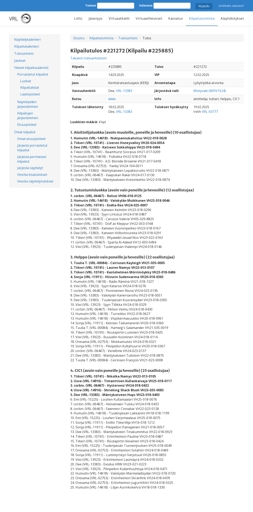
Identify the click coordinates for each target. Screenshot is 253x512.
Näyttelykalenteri (27, 39)
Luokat (25, 81)
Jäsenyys (96, 18)
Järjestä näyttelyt (30, 168)
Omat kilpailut (24, 132)
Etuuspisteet (26, 124)
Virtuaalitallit (119, 18)
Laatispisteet (30, 94)
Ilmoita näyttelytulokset (35, 181)
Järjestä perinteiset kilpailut (31, 159)
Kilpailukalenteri (26, 46)
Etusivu (79, 38)
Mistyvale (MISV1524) (209, 91)
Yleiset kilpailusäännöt (31, 67)
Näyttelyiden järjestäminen (27, 104)
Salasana (145, 5)
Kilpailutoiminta (201, 18)
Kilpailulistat (29, 87)
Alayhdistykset (232, 18)
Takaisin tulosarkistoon (88, 58)
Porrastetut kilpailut (32, 74)
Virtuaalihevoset (149, 18)
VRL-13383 (124, 91)
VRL (13, 18)
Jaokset (20, 60)
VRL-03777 (210, 111)
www (112, 99)
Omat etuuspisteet (31, 139)
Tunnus (90, 5)
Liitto (78, 18)
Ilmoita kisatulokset (32, 174)
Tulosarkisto (24, 53)
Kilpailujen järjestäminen (27, 115)
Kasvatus (175, 18)
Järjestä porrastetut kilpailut (32, 147)
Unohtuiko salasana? (231, 5)
